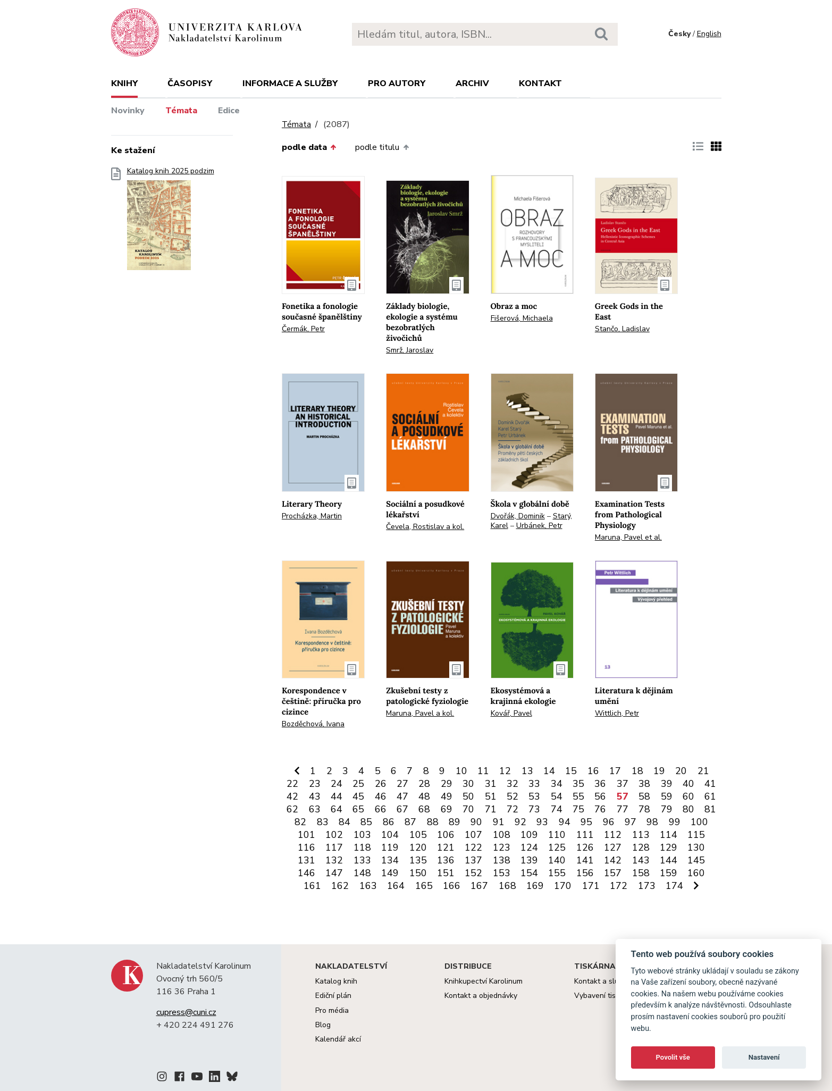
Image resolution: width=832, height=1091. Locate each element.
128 (641, 847)
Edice (229, 110)
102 (334, 834)
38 (644, 783)
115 (696, 834)
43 (315, 796)
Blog (323, 1025)
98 (652, 822)
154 (529, 873)
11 (483, 771)
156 (585, 873)
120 (418, 847)
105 (418, 834)
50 (468, 796)
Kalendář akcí (338, 1039)
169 (535, 885)
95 (586, 822)
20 (681, 771)
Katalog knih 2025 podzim (170, 222)
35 (578, 783)
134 (390, 860)
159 (668, 873)
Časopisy (189, 83)
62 (292, 809)
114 (668, 834)
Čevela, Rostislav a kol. (425, 527)
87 (410, 822)
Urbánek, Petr (539, 526)
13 (527, 771)
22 (292, 783)
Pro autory (396, 83)
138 (501, 860)
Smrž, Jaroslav (409, 350)
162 (340, 885)
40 (688, 783)
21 (703, 771)
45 (358, 796)
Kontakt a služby (602, 981)
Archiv (472, 83)
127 (612, 847)
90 (476, 822)
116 (306, 847)
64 (336, 809)
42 (292, 796)
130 (696, 847)
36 (600, 783)
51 (491, 796)
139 (529, 860)
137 (473, 860)
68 (424, 809)
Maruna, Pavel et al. (628, 537)
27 (402, 783)
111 (585, 834)
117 (334, 847)
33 (534, 783)
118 (362, 847)
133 (362, 860)
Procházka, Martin (312, 516)
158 (641, 873)
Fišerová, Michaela (522, 318)
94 (564, 822)
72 (512, 809)
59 (667, 796)
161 (312, 885)
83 (323, 822)
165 (424, 885)
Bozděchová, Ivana (313, 724)
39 (667, 783)
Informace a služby (290, 83)
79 (667, 809)
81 (710, 809)
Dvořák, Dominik (518, 516)
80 (688, 809)
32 (512, 783)
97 (630, 822)
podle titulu (381, 147)
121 (446, 847)
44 (336, 796)
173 (646, 885)
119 (390, 847)
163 (368, 885)
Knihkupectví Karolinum (483, 981)
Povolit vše (673, 1057)
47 (402, 796)
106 (446, 834)
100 (699, 822)
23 (315, 783)
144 (668, 860)
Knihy (124, 83)
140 (557, 860)
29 (446, 783)
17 (615, 771)
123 (501, 847)
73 (534, 809)
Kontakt (540, 83)
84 (344, 822)
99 (674, 822)
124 (529, 847)
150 (418, 873)
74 (556, 809)
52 (512, 796)
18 (637, 771)
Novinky (128, 110)
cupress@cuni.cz (186, 1012)
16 (593, 771)
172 (618, 885)
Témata (181, 110)
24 (336, 783)
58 (644, 796)
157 (612, 873)
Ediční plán (333, 996)
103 (362, 834)
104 (390, 834)
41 (710, 783)
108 (501, 834)
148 (362, 873)
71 (491, 809)
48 (424, 796)
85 (366, 822)
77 (622, 809)
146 (306, 873)
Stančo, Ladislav (622, 329)
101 (306, 834)
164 (396, 885)
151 (446, 873)
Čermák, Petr (303, 329)
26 (380, 783)
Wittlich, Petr (617, 713)
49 (446, 796)
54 (556, 796)
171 (591, 885)
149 (390, 873)
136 (446, 860)
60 (688, 796)
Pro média (332, 1010)
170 (563, 885)
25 (358, 783)
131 (306, 860)
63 (315, 809)
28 (424, 783)
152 (473, 873)
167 (479, 885)
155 (557, 873)
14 (549, 771)
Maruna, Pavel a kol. (420, 713)
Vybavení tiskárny (604, 996)
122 (473, 847)
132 (334, 860)
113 (641, 834)
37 (622, 783)
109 (529, 834)
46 (380, 796)
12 (505, 771)
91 (499, 822)
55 (578, 796)
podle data (309, 147)
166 (451, 885)
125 (557, 847)
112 (612, 834)
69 (446, 809)
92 (520, 822)
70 (468, 809)
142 (612, 860)
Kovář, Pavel (511, 713)
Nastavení (764, 1057)
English (709, 34)
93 (542, 822)
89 (454, 822)
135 (418, 860)
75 (578, 809)
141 (585, 860)
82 (300, 822)
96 (609, 822)
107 (473, 834)
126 (585, 847)
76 (600, 809)
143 (641, 860)
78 (644, 809)
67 (402, 809)
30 (468, 783)
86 (388, 822)
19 (659, 771)
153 (501, 873)
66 (380, 809)
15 (571, 771)
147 (334, 873)
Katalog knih (336, 981)
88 (433, 822)
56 (600, 796)
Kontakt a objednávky (480, 996)
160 (696, 873)
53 (534, 796)
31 (491, 783)
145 (696, 860)
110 (557, 834)
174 (674, 885)
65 (358, 809)
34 (556, 783)
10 (461, 771)
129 (668, 847)
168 (507, 885)
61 (710, 796)
